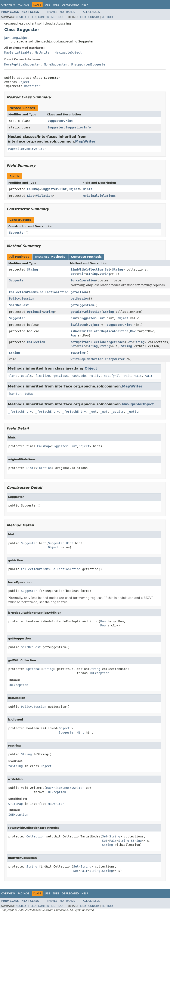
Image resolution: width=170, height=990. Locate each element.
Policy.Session (21, 298)
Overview (8, 4)
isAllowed (79, 324)
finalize (42, 375)
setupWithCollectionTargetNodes (98, 342)
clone (12, 375)
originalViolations (99, 195)
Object (24, 82)
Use (47, 4)
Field (31, 17)
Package (23, 4)
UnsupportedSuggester (89, 64)
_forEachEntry (20, 411)
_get (93, 411)
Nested (20, 17)
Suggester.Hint (60, 120)
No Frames (67, 11)
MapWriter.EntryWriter (27, 148)
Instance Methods (50, 256)
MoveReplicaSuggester (22, 64)
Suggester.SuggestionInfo (69, 127)
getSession (80, 298)
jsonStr (14, 393)
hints (87, 189)
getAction (79, 292)
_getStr (117, 411)
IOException (99, 673)
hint (74, 318)
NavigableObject (68, 52)
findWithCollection (87, 269)
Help (84, 4)
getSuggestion (82, 305)
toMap (29, 393)
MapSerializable (17, 52)
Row (132, 331)
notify (94, 375)
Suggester (17, 232)
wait (127, 375)
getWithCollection (86, 311)
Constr (43, 17)
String (32, 269)
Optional (34, 311)
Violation (44, 195)
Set (107, 269)
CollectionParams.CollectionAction (38, 292)
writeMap (78, 359)
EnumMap (33, 189)
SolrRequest (19, 305)
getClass (60, 375)
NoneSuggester (55, 64)
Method (57, 17)
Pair (81, 273)
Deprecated (70, 4)
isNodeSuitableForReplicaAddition (99, 331)
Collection (36, 342)
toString (78, 352)
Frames (52, 11)
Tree (56, 4)
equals (26, 375)
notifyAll (112, 375)
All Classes (91, 11)
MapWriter (43, 52)
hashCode (78, 375)
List (30, 195)
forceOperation (83, 280)
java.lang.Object (16, 37)
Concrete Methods (86, 256)
